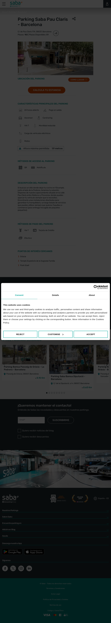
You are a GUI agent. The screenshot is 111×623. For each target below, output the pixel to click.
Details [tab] (55, 295)
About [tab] (92, 295)
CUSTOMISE (55, 334)
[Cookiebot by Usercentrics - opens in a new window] (96, 287)
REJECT (20, 334)
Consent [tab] (19, 295)
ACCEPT (91, 334)
